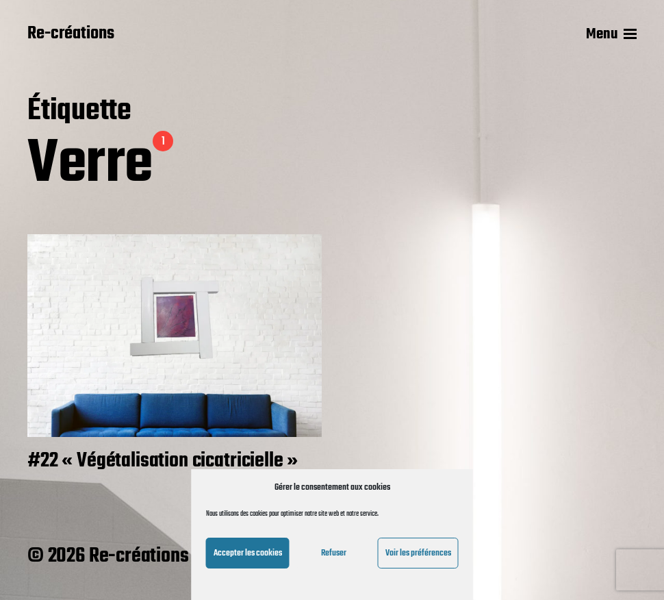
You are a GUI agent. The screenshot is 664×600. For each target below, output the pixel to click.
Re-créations (70, 34)
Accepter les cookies (248, 553)
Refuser (333, 553)
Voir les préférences (418, 553)
